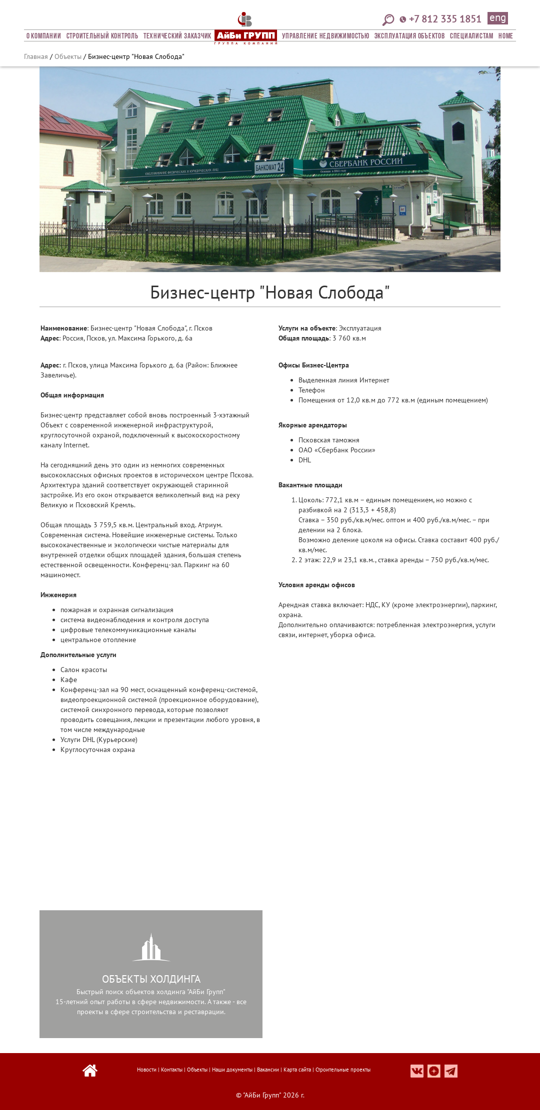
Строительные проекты (343, 1069)
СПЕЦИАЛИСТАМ (472, 36)
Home (506, 36)
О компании (44, 36)
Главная (36, 56)
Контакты (171, 1069)
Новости (146, 1069)
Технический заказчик (178, 36)
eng (498, 18)
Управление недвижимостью (325, 36)
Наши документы (232, 1069)
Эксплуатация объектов (409, 36)
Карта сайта (297, 1069)
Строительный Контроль (102, 36)
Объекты (68, 56)
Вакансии (268, 1069)
